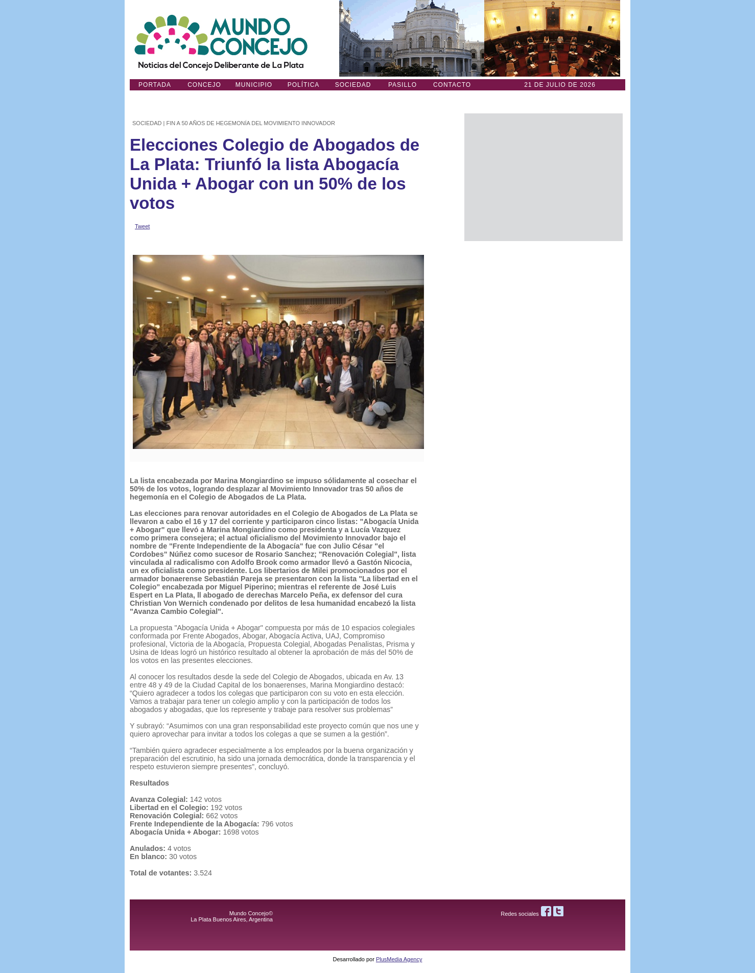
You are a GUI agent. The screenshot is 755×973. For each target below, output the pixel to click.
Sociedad (353, 84)
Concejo (204, 84)
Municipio (253, 84)
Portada (154, 84)
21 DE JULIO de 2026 (560, 84)
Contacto (452, 84)
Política (304, 84)
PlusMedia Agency (399, 959)
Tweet (142, 226)
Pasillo (402, 84)
